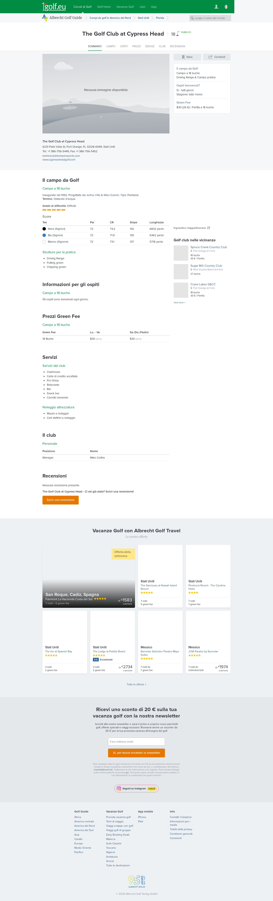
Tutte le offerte (135, 683)
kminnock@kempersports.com (61, 156)
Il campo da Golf (187, 68)
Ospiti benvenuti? (188, 85)
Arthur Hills (93, 195)
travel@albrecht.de (103, 767)
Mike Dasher (111, 195)
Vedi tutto (179, 302)
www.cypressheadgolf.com (58, 160)
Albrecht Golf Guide (65, 17)
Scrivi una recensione (60, 499)
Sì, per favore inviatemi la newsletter (136, 751)
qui (127, 770)
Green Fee (184, 102)
